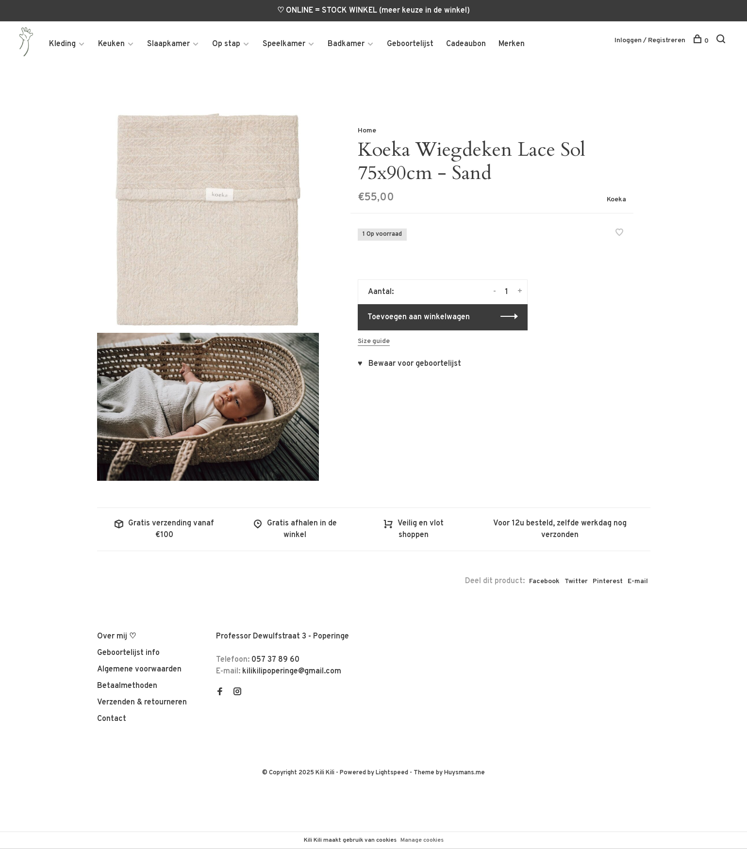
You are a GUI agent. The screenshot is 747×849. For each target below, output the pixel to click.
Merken (511, 44)
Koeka (616, 200)
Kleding (62, 44)
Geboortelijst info (128, 653)
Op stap (226, 44)
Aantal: (381, 292)
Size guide (374, 342)
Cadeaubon (466, 44)
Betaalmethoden (127, 686)
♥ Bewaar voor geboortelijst (409, 364)
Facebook (544, 582)
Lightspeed (392, 773)
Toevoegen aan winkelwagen (418, 318)
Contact (111, 719)
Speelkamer (284, 44)
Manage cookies (422, 840)
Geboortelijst (410, 44)
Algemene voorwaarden (139, 670)
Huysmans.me (464, 773)
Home (367, 131)
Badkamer (346, 44)
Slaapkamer (168, 44)
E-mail (638, 582)
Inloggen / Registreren (649, 40)
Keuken (111, 44)
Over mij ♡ (116, 637)
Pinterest (608, 582)
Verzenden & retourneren (142, 703)
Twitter (576, 582)
